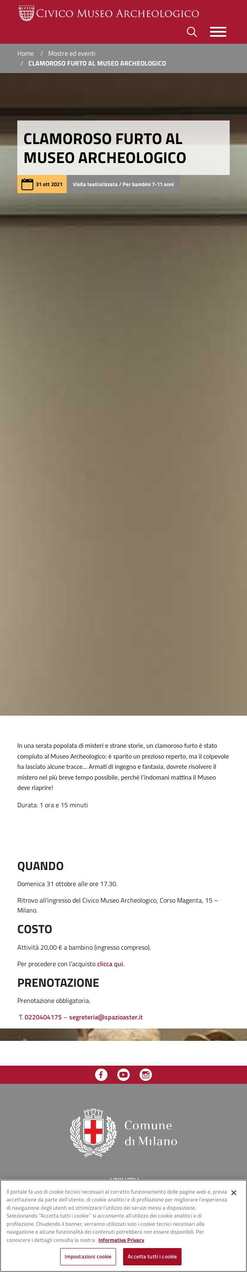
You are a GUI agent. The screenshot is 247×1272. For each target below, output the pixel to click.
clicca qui (110, 964)
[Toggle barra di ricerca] (192, 32)
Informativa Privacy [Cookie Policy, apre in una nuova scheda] (121, 1240)
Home (25, 53)
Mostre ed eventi (72, 53)
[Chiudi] (234, 1193)
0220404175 (43, 1017)
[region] (123, 1226)
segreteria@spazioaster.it (106, 1017)
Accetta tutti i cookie (152, 1256)
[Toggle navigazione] (218, 31)
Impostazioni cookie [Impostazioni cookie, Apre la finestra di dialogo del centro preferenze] (88, 1256)
